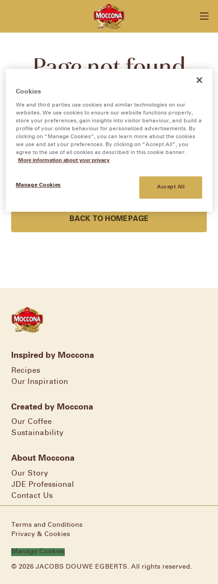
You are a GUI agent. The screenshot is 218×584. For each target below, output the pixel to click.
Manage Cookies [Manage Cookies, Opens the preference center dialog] (38, 185)
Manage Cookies (38, 552)
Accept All (171, 187)
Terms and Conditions (46, 525)
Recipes (25, 370)
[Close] (199, 80)
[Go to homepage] (109, 16)
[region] (109, 140)
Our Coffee (31, 421)
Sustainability (37, 433)
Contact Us (32, 495)
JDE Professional (42, 484)
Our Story (29, 473)
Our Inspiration (39, 381)
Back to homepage (109, 218)
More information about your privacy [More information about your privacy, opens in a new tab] (63, 160)
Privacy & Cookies (40, 534)
